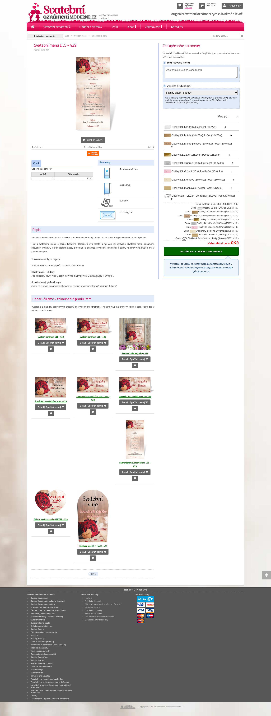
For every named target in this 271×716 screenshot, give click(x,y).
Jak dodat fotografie (93, 601)
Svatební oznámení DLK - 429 (93, 337)
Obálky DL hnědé (184, 135)
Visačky (34, 635)
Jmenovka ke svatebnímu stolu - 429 (135, 396)
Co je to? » (188, 7)
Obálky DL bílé (181, 126)
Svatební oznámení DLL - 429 (51, 337)
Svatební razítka (38, 620)
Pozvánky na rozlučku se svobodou (47, 679)
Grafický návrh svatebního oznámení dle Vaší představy (51, 691)
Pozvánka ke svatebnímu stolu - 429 (51, 401)
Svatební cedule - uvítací (42, 663)
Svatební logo (37, 670)
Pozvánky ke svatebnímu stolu (44, 607)
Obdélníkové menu (99, 36)
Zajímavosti (153, 26)
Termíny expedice (92, 607)
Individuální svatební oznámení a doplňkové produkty (51, 686)
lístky (93, 574)
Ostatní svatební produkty (42, 642)
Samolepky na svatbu (40, 676)
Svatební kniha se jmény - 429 (135, 353)
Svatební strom (37, 660)
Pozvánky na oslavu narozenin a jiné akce (50, 682)
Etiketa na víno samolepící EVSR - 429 (51, 519)
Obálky (34, 696)
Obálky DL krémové (185, 179)
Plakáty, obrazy (37, 638)
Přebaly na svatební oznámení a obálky (48, 645)
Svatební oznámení (57, 26)
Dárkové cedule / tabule (41, 666)
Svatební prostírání (39, 657)
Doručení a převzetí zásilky (96, 620)
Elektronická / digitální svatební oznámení (50, 699)
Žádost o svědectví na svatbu (44, 632)
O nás (131, 26)
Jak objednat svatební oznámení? (99, 617)
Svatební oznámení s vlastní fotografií (48, 601)
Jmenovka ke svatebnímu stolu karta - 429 (92, 398)
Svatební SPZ (37, 673)
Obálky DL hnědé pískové (188, 143)
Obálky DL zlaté (183, 154)
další (150, 147)
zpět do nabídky (93, 147)
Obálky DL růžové (184, 171)
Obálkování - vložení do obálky (191, 195)
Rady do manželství (40, 648)
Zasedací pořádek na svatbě (43, 654)
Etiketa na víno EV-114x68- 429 (92, 546)
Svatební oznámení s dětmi (43, 604)
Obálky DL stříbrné (184, 162)
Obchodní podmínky (93, 610)
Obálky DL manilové (184, 187)
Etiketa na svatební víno (42, 626)
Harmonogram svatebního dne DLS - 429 (135, 464)
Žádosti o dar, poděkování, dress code (48, 610)
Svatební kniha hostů (40, 623)
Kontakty (177, 26)
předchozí (37, 147)
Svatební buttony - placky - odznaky (47, 617)
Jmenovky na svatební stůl (43, 614)
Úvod (67, 36)
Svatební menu (80, 36)
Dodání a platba (90, 26)
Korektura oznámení (93, 614)
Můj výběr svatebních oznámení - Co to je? (103, 604)
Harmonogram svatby (40, 651)
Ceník (114, 26)
